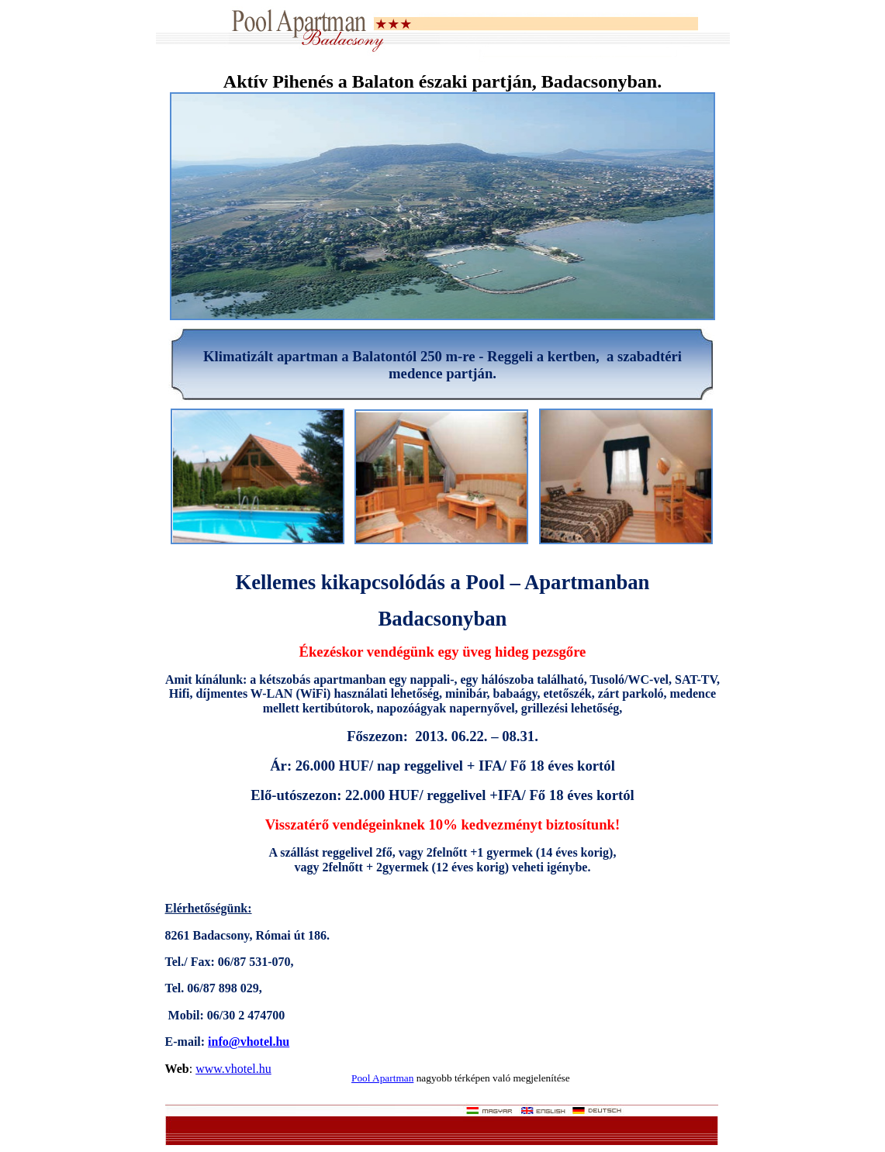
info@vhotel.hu (248, 1041)
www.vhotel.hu (233, 1068)
